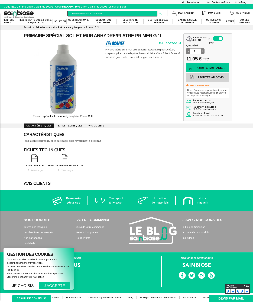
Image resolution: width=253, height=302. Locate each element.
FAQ (130, 297)
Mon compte (186, 13)
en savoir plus (117, 6)
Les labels (29, 243)
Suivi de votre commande (90, 227)
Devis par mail (231, 298)
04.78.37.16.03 (219, 115)
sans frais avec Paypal (203, 101)
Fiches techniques (69, 125)
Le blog (242, 2)
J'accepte (54, 285)
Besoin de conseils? (32, 298)
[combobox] (112, 13)
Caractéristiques (38, 125)
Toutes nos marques (35, 227)
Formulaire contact (201, 115)
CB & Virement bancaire (204, 108)
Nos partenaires (33, 237)
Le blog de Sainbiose (193, 227)
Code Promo (83, 237)
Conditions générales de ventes (105, 297)
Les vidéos (188, 237)
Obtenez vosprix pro (200, 38)
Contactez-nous (221, 2)
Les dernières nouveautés (38, 232)
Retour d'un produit (87, 232)
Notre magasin (74, 297)
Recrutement (193, 2)
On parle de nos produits (196, 232)
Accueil (27, 27)
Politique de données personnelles (158, 297)
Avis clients (96, 125)
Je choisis (23, 285)
